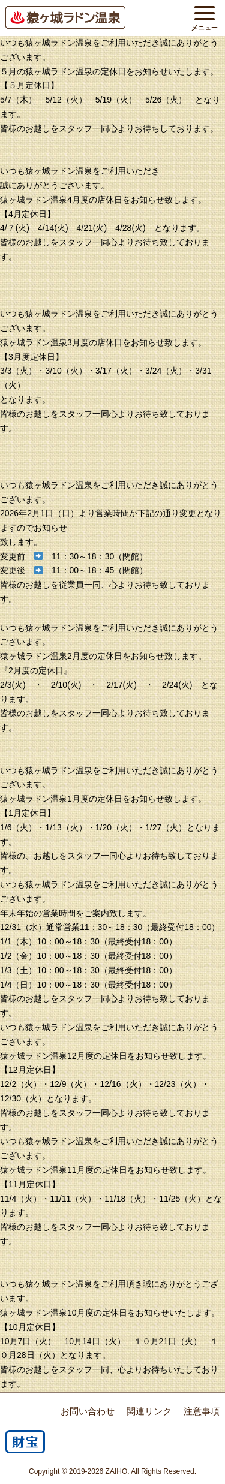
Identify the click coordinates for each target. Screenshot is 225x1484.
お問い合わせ (88, 1411)
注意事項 (202, 1411)
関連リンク (149, 1411)
